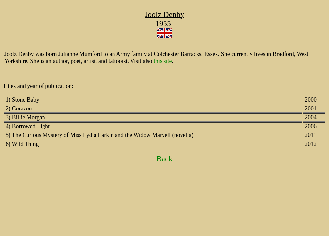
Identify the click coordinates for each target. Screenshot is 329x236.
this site (163, 61)
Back (164, 158)
